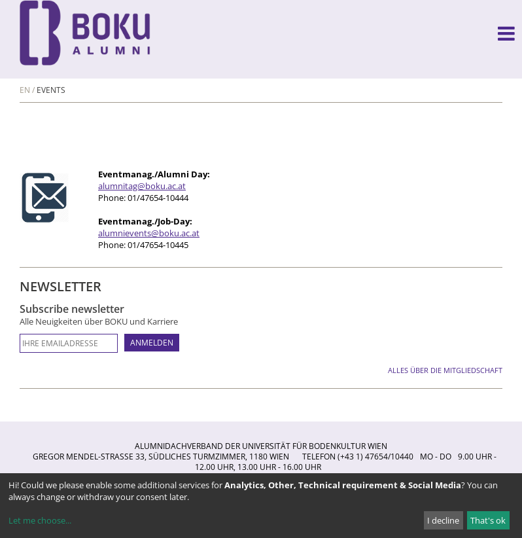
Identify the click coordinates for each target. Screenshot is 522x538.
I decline (443, 520)
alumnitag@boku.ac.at (142, 186)
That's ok (488, 520)
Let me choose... (40, 520)
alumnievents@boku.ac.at (149, 233)
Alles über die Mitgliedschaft (445, 370)
